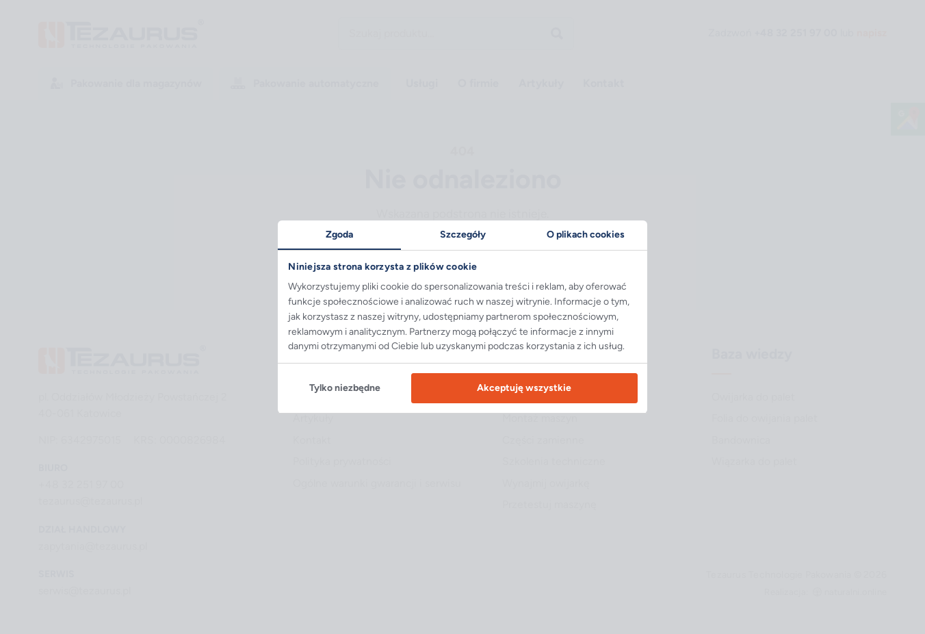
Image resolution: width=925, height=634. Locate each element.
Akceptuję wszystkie (524, 388)
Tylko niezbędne (344, 388)
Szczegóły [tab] (463, 234)
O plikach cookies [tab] (586, 234)
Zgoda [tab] (339, 234)
